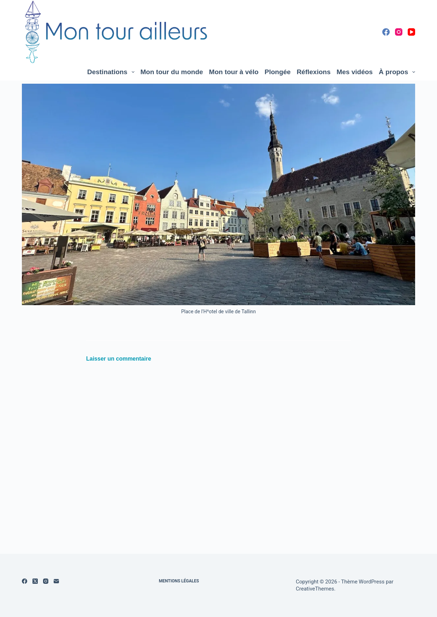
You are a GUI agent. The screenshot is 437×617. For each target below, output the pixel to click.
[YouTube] (411, 32)
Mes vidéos (354, 72)
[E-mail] (56, 581)
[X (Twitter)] (35, 581)
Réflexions (313, 72)
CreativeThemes (315, 589)
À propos (397, 72)
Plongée (277, 72)
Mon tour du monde (171, 72)
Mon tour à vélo (233, 72)
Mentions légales (179, 581)
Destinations (112, 72)
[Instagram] (398, 32)
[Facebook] (386, 32)
